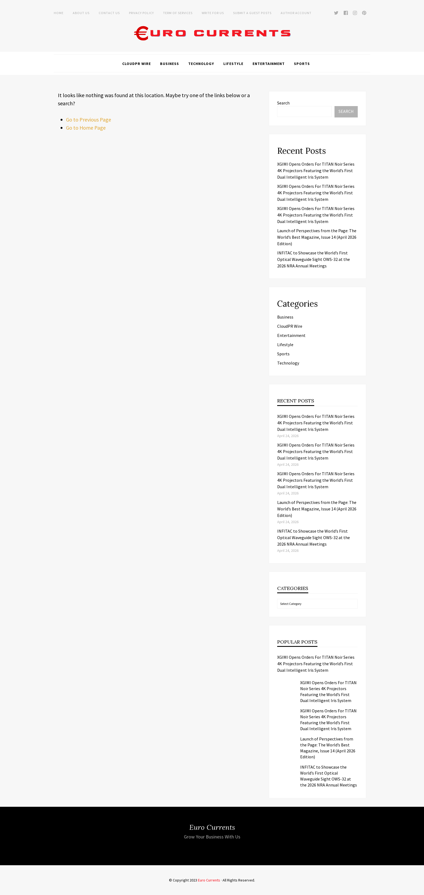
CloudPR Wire (136, 63)
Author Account (296, 13)
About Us (81, 13)
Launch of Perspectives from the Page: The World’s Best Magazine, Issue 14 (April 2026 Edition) (316, 237)
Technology (201, 63)
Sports (302, 63)
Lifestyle (233, 63)
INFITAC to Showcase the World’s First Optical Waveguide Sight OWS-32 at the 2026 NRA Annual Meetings (313, 259)
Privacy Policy (141, 13)
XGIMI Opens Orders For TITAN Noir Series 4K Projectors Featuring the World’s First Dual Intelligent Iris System (316, 170)
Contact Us (109, 13)
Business (169, 63)
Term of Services (178, 13)
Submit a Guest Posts (252, 13)
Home (59, 13)
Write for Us (213, 13)
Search (283, 103)
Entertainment (269, 63)
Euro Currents (209, 880)
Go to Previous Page (88, 119)
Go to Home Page (86, 127)
